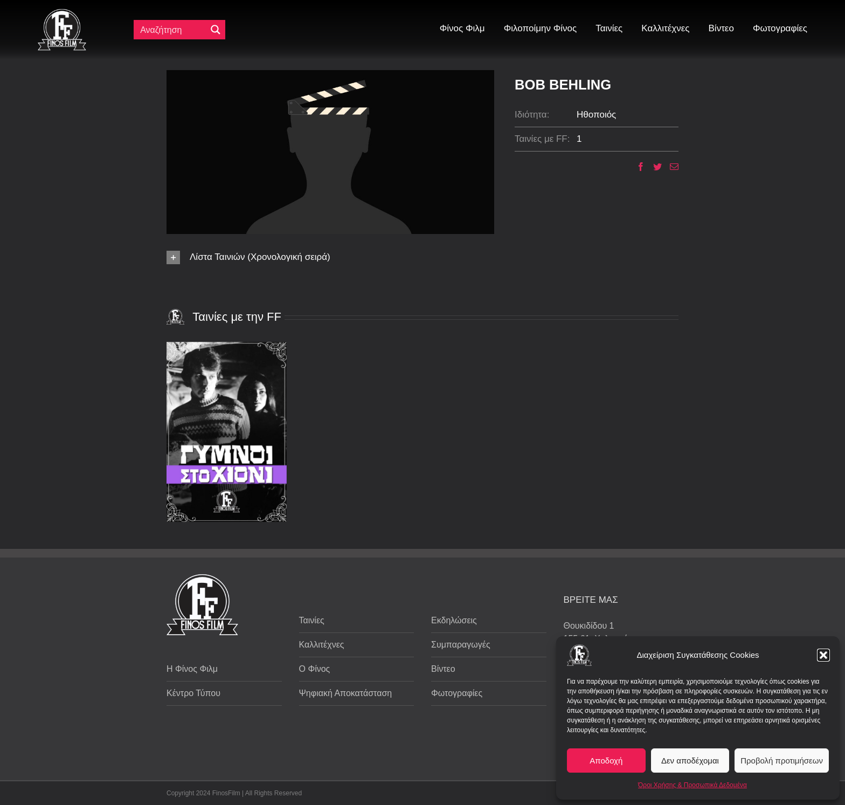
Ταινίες (311, 620)
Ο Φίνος (314, 668)
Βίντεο (443, 668)
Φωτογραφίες (456, 693)
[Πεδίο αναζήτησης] (172, 29)
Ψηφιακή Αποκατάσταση (345, 693)
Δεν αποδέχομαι (690, 760)
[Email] (670, 167)
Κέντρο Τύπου (193, 693)
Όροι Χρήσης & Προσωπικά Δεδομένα (692, 785)
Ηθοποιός (596, 114)
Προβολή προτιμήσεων (781, 760)
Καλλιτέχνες (321, 644)
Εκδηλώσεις (454, 620)
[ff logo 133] (62, 13)
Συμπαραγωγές (460, 644)
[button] (823, 655)
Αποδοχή (606, 760)
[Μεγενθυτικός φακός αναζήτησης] (215, 29)
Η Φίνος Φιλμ (192, 668)
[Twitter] (653, 167)
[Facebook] (636, 167)
